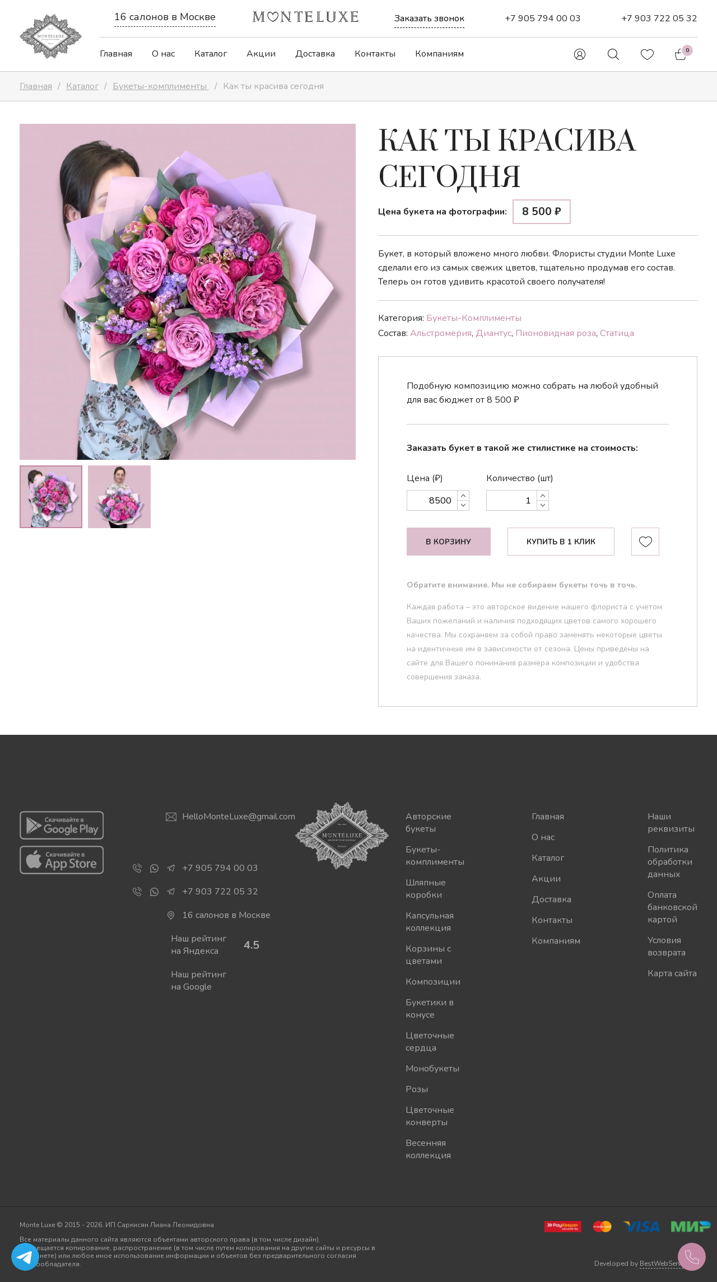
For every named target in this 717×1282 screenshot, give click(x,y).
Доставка (315, 54)
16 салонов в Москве (165, 17)
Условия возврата (667, 946)
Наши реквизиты (671, 822)
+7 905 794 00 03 (543, 18)
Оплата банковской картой (672, 907)
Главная (116, 54)
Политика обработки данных (670, 861)
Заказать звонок (429, 18)
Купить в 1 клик (561, 542)
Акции (261, 54)
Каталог (210, 54)
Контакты (375, 54)
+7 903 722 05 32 (659, 18)
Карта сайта (672, 973)
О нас (163, 54)
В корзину (448, 542)
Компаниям (439, 54)
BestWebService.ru (668, 1263)
